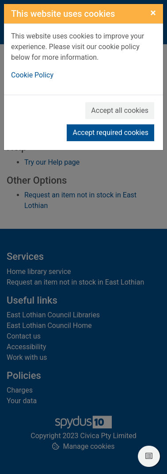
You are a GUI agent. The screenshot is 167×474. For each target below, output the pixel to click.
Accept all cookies (119, 110)
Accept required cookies (110, 132)
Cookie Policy (32, 75)
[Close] (153, 12)
